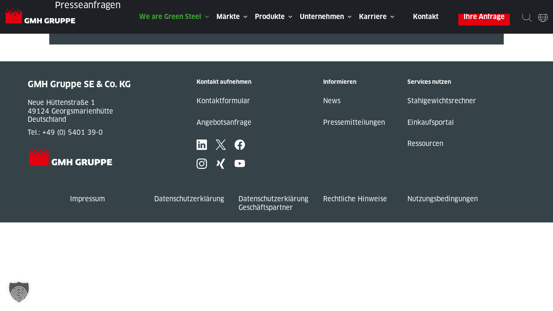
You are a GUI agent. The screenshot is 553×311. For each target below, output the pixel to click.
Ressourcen (425, 144)
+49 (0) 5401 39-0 (72, 132)
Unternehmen (322, 17)
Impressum (87, 199)
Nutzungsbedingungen (442, 199)
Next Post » (67, 57)
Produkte (270, 17)
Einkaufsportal (430, 122)
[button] (19, 292)
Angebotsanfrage (224, 122)
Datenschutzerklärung (189, 199)
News (331, 101)
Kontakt (426, 17)
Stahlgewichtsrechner (441, 101)
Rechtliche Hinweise (355, 199)
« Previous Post (74, 48)
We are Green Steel (170, 17)
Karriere (373, 17)
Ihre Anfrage (484, 17)
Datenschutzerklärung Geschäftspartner (273, 203)
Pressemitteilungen (354, 122)
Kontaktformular (223, 101)
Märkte (228, 17)
